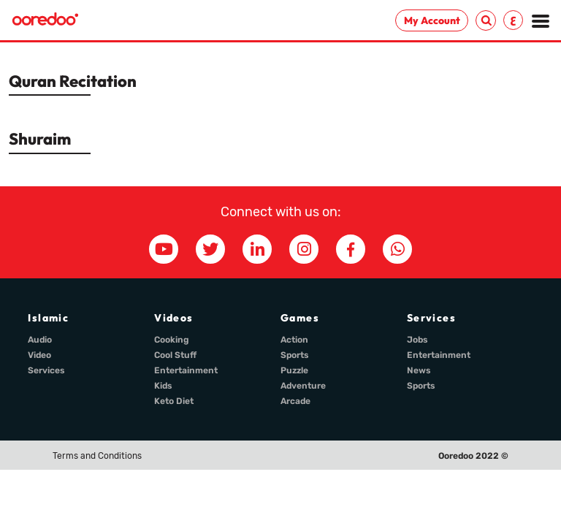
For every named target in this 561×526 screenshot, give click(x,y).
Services (46, 370)
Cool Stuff (175, 355)
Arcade (295, 401)
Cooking (171, 340)
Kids (163, 386)
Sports (294, 355)
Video (39, 355)
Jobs (417, 340)
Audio (40, 340)
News (419, 370)
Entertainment (186, 370)
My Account (432, 20)
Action (294, 340)
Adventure (303, 386)
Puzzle (294, 370)
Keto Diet (174, 401)
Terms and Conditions (97, 456)
